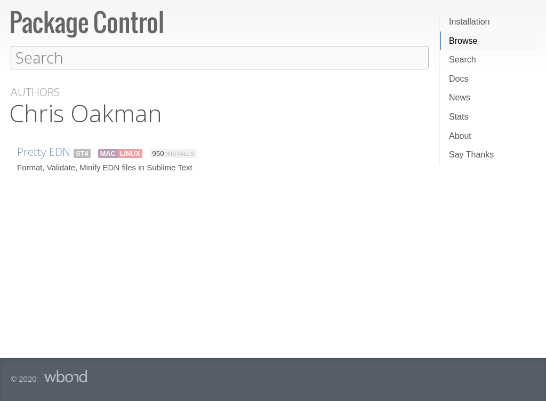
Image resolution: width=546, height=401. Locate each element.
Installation (469, 21)
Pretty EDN (43, 151)
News (459, 97)
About (460, 135)
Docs (458, 78)
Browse (463, 40)
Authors (35, 91)
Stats (458, 116)
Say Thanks (471, 154)
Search (462, 59)
